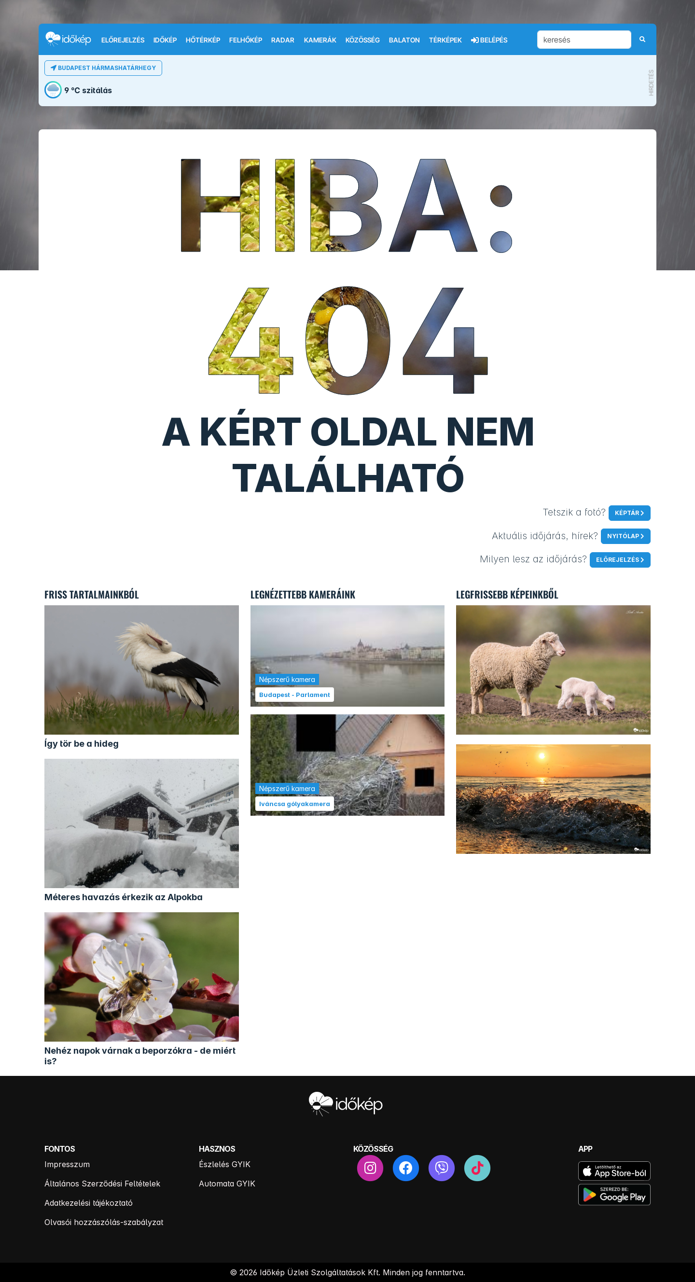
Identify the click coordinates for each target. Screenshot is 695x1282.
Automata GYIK (227, 1183)
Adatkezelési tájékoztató (88, 1203)
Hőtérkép (203, 40)
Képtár (627, 512)
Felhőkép (245, 40)
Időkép (165, 40)
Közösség (363, 40)
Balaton (404, 40)
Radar (282, 40)
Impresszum (67, 1164)
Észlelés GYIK (224, 1164)
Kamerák (320, 40)
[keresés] (584, 39)
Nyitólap (623, 536)
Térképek (445, 40)
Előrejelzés (122, 40)
